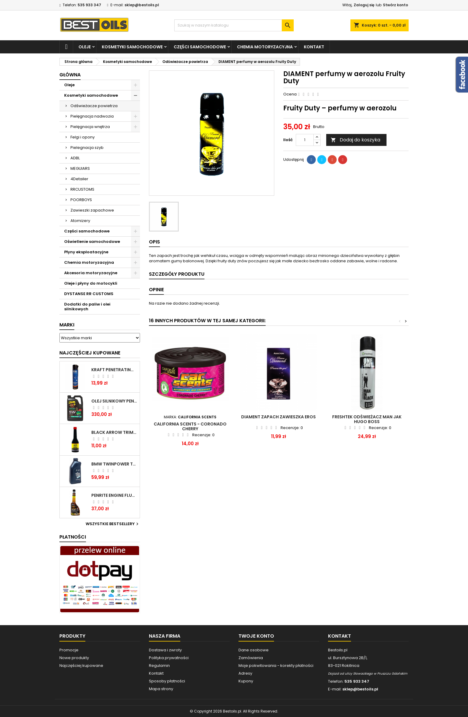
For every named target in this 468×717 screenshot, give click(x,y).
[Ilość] (305, 140)
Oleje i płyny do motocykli (90, 283)
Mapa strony (161, 689)
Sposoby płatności (167, 681)
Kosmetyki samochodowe (132, 47)
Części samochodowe (200, 47)
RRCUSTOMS (82, 189)
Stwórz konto (395, 4)
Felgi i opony (82, 137)
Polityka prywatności (169, 658)
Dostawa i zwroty (165, 650)
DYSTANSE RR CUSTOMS (88, 294)
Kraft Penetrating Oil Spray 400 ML (114, 369)
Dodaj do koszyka (355, 139)
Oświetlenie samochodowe (92, 241)
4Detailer (79, 179)
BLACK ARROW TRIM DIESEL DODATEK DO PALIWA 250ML (114, 432)
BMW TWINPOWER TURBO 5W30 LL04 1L (114, 464)
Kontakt (314, 47)
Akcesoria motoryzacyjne (90, 273)
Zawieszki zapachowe (92, 210)
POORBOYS (81, 200)
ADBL (75, 158)
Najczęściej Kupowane (89, 352)
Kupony (245, 681)
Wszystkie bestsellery (113, 524)
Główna (70, 74)
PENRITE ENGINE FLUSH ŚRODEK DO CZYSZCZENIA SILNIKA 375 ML (114, 495)
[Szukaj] (234, 25)
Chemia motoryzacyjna (265, 47)
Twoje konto (256, 636)
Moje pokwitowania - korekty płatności (275, 665)
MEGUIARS (80, 168)
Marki (66, 324)
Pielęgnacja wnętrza (90, 126)
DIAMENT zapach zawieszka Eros (278, 417)
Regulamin (159, 665)
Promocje (68, 650)
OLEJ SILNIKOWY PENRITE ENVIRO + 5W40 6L (114, 401)
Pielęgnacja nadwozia (92, 116)
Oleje (84, 47)
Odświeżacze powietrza (94, 106)
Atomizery (80, 220)
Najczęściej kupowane (81, 665)
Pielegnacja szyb (87, 147)
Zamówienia (250, 658)
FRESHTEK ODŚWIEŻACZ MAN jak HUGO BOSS (366, 419)
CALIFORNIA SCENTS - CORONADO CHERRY (190, 426)
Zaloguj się (364, 4)
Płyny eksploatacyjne (86, 252)
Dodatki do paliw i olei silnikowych (87, 306)
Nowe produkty (74, 658)
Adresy (245, 673)
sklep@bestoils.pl (141, 4)
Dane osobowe (253, 650)
